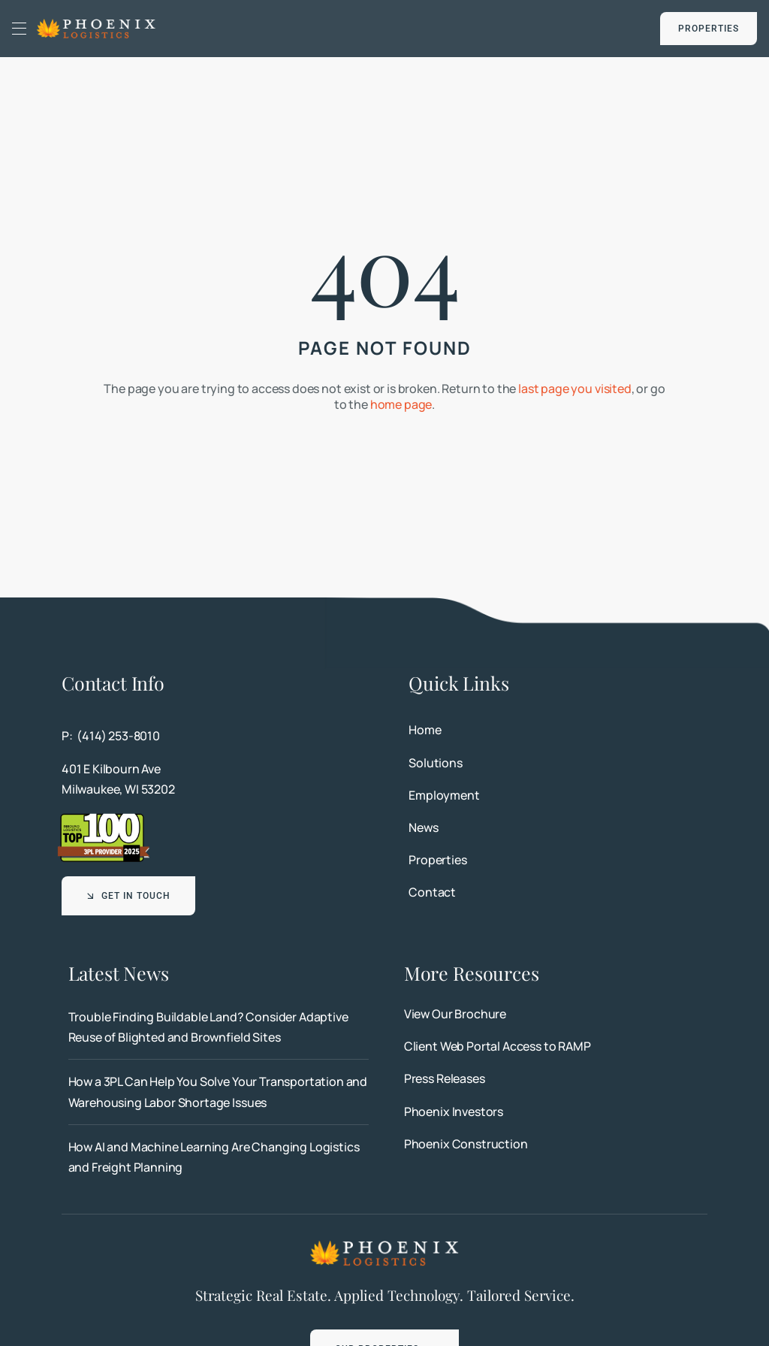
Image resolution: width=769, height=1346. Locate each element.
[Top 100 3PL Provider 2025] (104, 817)
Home (425, 729)
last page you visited (575, 388)
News (423, 827)
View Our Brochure (455, 1014)
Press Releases (444, 1078)
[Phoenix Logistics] (96, 23)
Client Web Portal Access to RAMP (497, 1046)
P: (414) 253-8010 (111, 735)
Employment (444, 795)
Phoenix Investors (453, 1111)
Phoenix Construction (466, 1144)
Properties (437, 859)
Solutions (436, 763)
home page (401, 404)
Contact (432, 892)
